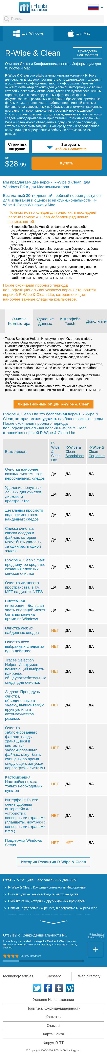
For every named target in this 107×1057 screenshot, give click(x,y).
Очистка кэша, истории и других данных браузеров (46, 901)
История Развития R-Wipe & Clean (53, 862)
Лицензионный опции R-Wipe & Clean (53, 404)
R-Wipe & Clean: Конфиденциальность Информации (47, 887)
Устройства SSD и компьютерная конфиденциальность (49, 915)
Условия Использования (53, 1000)
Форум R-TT (53, 1043)
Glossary (53, 976)
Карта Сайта (53, 1034)
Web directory (89, 976)
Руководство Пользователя (87, 53)
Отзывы (53, 1026)
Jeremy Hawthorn (31, 955)
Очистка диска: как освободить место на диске (43, 894)
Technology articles (17, 976)
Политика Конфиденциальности (53, 1008)
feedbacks (98, 934)
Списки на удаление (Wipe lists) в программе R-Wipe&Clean (53, 908)
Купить (66, 163)
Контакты (53, 1017)
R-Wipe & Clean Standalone (74, 451)
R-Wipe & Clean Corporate (97, 451)
